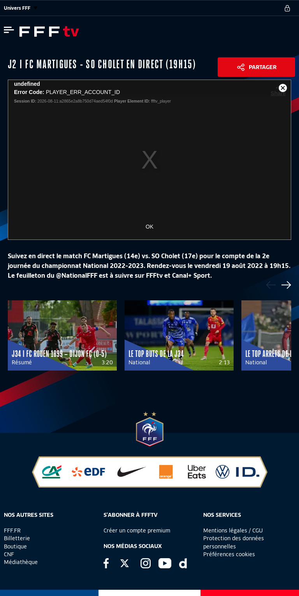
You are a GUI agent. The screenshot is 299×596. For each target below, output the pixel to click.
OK (149, 227)
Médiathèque (21, 562)
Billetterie (17, 538)
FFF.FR (12, 530)
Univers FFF (20, 8)
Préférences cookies (229, 554)
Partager (262, 67)
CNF (9, 554)
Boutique (15, 546)
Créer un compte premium (137, 530)
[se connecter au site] (287, 8)
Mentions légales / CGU (233, 530)
